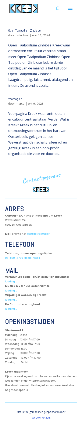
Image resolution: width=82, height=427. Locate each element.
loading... (11, 281)
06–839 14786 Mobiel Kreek (22, 258)
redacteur (22, 35)
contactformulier (38, 234)
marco (20, 104)
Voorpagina (15, 99)
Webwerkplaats (41, 417)
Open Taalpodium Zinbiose (24, 30)
